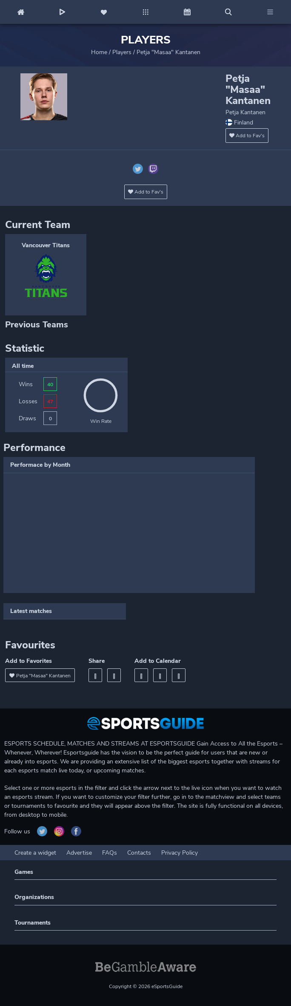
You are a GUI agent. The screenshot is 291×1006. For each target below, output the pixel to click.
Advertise (79, 853)
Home (99, 52)
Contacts (139, 853)
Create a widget (35, 853)
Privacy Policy (179, 853)
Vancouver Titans (46, 245)
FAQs (109, 853)
